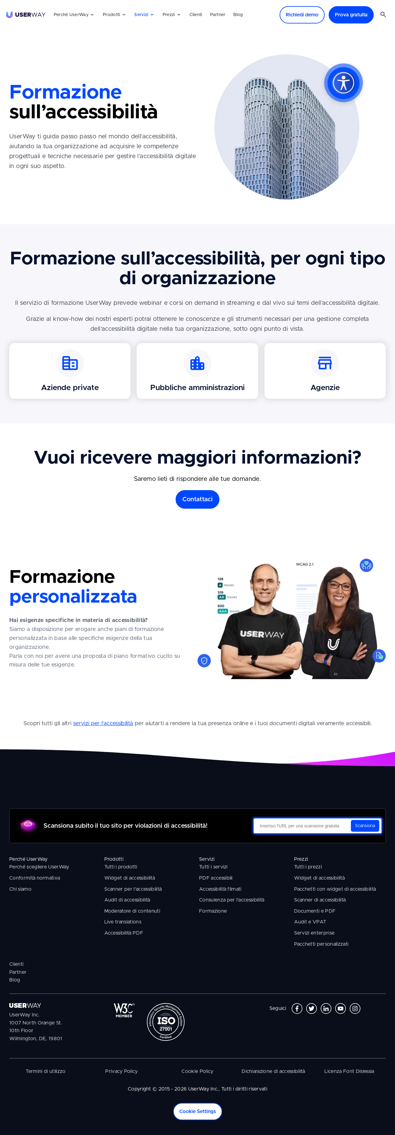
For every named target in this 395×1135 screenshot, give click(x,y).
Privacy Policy (121, 1071)
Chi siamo (20, 889)
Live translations (122, 921)
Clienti (195, 15)
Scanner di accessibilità (320, 899)
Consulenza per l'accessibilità (231, 899)
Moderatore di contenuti (132, 911)
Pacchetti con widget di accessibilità (335, 889)
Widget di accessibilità (129, 878)
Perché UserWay (71, 15)
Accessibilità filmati (220, 889)
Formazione (213, 911)
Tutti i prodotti (120, 866)
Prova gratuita (351, 14)
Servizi (141, 15)
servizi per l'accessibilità (103, 723)
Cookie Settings (197, 1111)
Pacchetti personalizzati (321, 944)
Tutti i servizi (213, 866)
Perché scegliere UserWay (39, 866)
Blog (238, 15)
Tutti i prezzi (308, 866)
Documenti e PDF (315, 911)
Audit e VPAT (310, 921)
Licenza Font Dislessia (349, 1071)
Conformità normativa (34, 878)
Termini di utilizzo (45, 1071)
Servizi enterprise (314, 933)
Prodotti (111, 15)
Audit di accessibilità (127, 899)
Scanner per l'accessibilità (133, 889)
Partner (217, 15)
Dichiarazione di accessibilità (273, 1071)
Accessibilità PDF (123, 933)
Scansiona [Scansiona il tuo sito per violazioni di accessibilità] (365, 826)
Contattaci (197, 499)
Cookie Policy (197, 1071)
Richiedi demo (302, 14)
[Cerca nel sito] (383, 15)
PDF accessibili (216, 878)
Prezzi (169, 15)
